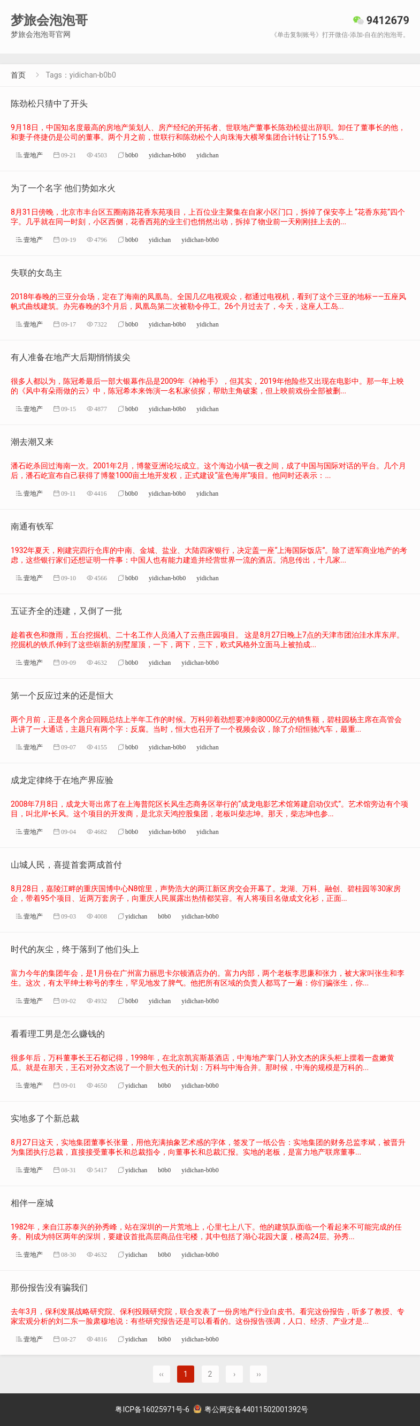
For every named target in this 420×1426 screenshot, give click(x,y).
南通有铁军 (32, 526)
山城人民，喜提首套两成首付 (66, 865)
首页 (18, 75)
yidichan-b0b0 (167, 154)
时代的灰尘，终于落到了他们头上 (75, 949)
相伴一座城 (32, 1203)
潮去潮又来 (32, 442)
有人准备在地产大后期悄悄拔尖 (71, 357)
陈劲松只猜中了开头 (49, 103)
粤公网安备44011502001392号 (251, 1409)
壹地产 (33, 154)
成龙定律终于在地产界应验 (62, 780)
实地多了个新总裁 (45, 1118)
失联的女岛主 (36, 273)
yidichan (207, 154)
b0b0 (131, 154)
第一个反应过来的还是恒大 (62, 696)
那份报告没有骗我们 (49, 1288)
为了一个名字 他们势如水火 (63, 188)
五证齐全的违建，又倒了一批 (66, 611)
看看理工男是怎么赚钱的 (58, 1034)
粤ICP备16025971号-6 (152, 1409)
